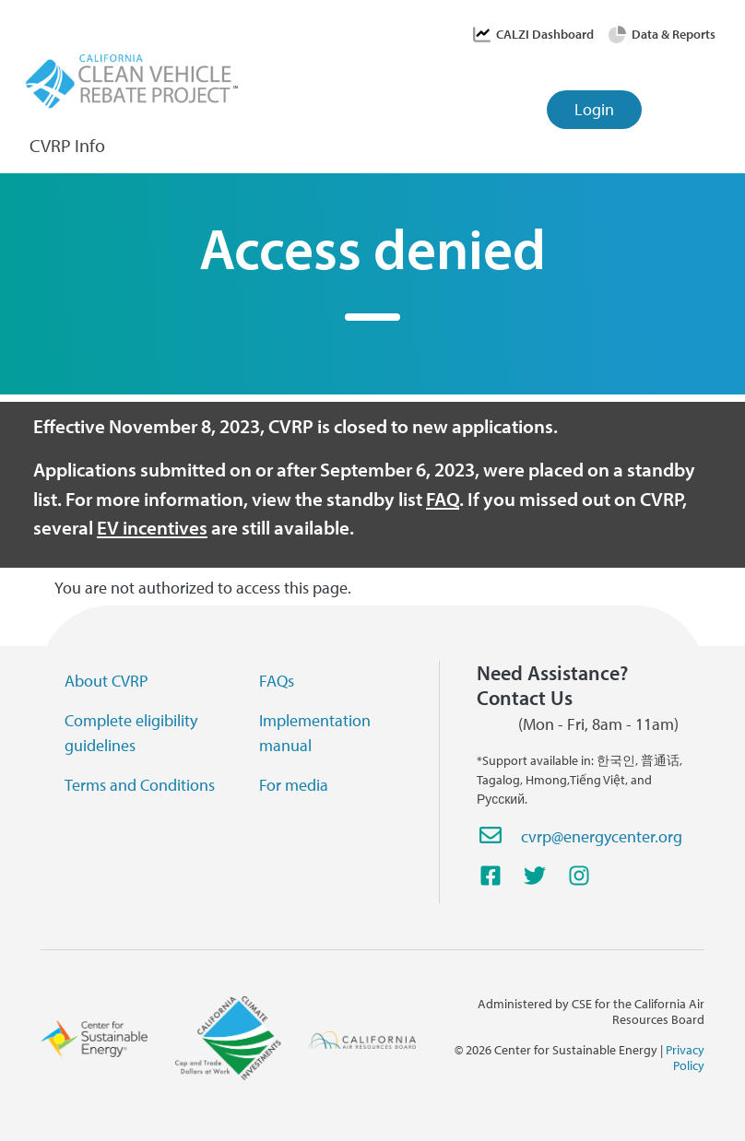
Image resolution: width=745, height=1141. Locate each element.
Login (594, 109)
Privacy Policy (685, 1057)
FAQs (276, 680)
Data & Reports (673, 34)
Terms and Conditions (140, 784)
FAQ (442, 499)
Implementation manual (315, 733)
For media (293, 784)
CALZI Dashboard (545, 34)
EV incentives (152, 527)
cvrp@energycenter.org (601, 836)
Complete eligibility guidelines (131, 733)
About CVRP (106, 680)
